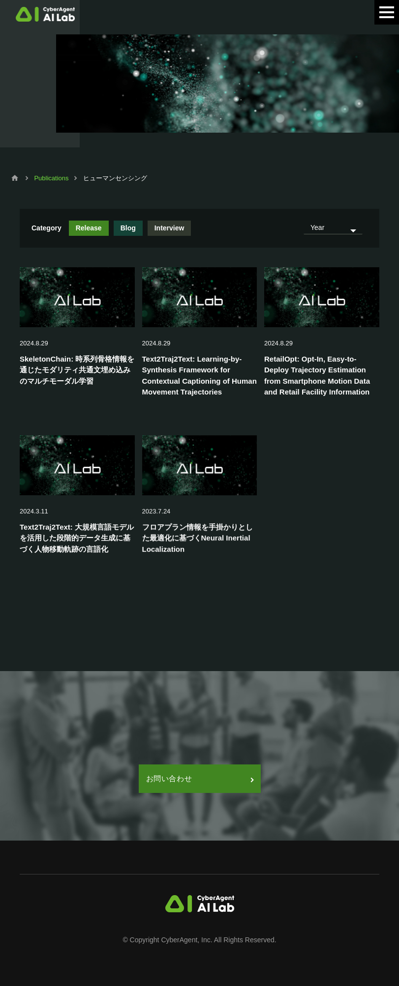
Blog (128, 228)
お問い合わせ (199, 778)
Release (89, 228)
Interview (169, 228)
